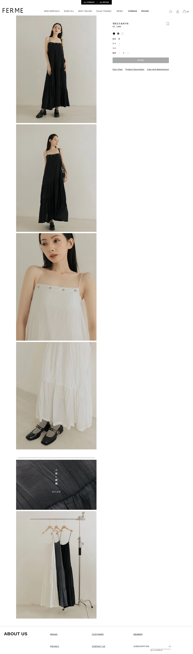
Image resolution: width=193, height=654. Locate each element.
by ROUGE (104, 2)
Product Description (134, 69)
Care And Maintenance (158, 69)
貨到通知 (140, 60)
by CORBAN (89, 2)
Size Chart (118, 69)
